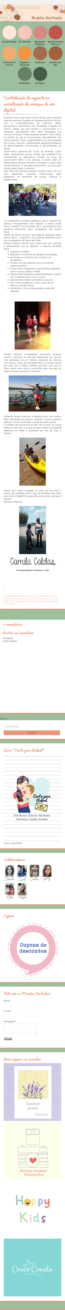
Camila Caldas (31, 114)
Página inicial (33, 615)
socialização (9, 603)
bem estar (50, 596)
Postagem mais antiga (53, 615)
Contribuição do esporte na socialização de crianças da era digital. (29, 103)
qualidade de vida (24, 601)
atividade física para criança (32, 596)
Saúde (54, 601)
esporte (21, 598)
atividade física (11, 596)
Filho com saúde (34, 598)
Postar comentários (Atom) (22, 718)
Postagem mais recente (13, 615)
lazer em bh (9, 601)
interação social (50, 598)
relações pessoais (41, 601)
